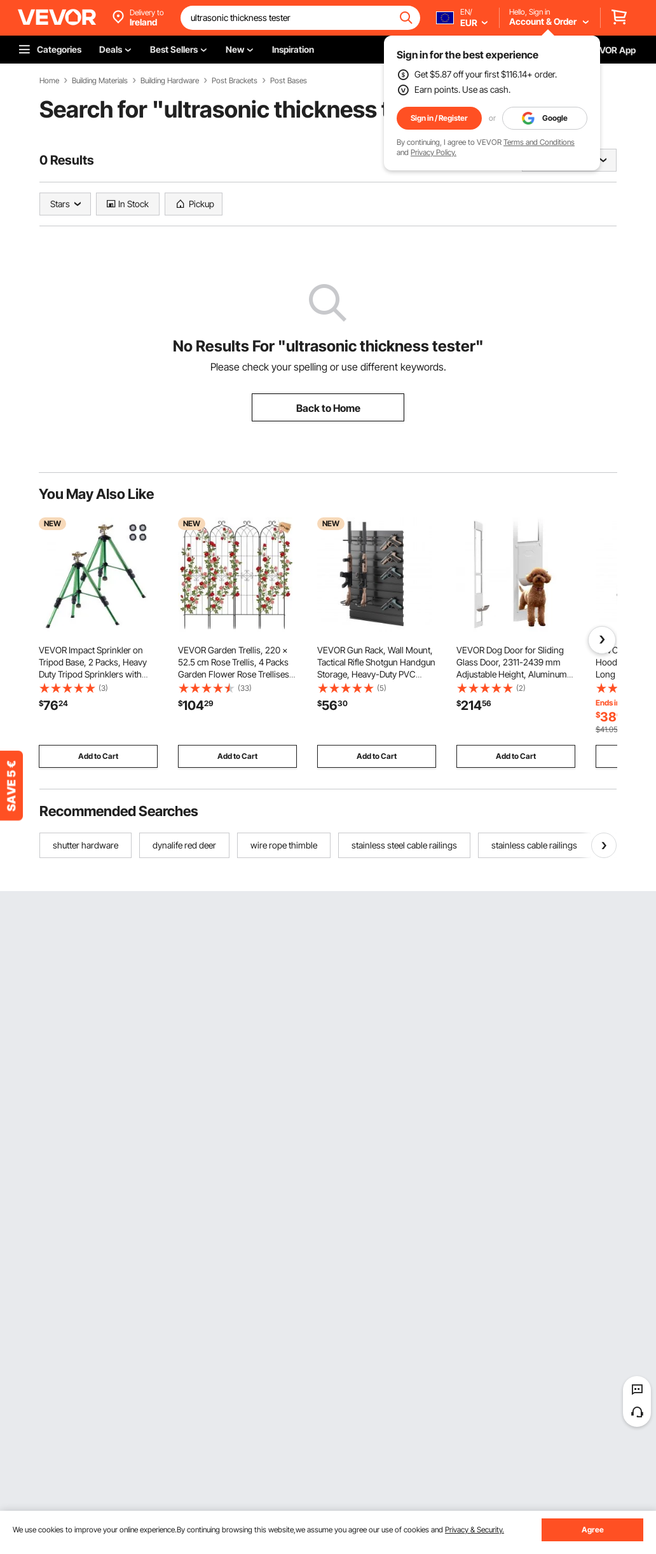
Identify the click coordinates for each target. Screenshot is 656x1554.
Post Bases (288, 80)
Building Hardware (169, 80)
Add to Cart (98, 756)
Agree (593, 1529)
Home (49, 80)
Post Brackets (234, 80)
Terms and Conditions (539, 142)
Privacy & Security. (474, 1529)
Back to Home (328, 408)
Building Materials (100, 80)
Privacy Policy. (433, 152)
